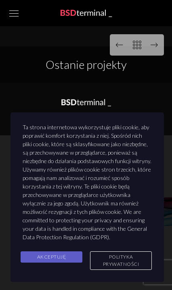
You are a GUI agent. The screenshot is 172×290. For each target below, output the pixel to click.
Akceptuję (51, 257)
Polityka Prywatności (121, 260)
